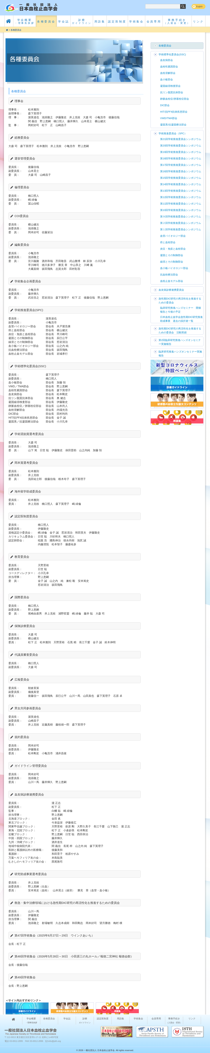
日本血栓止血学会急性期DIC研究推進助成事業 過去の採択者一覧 (181, 319)
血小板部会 (166, 79)
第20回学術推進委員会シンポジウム (180, 145)
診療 (82, 21)
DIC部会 (165, 105)
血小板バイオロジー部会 (174, 268)
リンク (198, 21)
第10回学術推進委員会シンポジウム (180, 210)
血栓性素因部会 (169, 66)
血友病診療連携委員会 (171, 289)
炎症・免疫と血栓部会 (173, 248)
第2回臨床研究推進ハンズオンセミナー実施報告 (180, 342)
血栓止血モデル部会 (171, 281)
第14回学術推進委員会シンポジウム (180, 184)
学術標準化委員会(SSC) (172, 54)
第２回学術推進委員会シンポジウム (180, 223)
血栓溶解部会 (167, 73)
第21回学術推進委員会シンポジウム (180, 139)
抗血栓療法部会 (169, 274)
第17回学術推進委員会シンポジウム (180, 164)
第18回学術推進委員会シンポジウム (180, 158)
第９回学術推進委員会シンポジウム (180, 216)
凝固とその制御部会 (171, 255)
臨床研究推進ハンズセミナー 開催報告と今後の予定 (180, 309)
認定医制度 (117, 21)
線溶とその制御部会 (171, 261)
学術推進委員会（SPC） (173, 133)
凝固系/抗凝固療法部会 (173, 124)
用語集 (99, 21)
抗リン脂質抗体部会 (171, 92)
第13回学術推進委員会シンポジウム (180, 190)
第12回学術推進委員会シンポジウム (180, 197)
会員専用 (154, 21)
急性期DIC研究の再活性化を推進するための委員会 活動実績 (180, 330)
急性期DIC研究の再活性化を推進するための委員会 (180, 300)
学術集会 (136, 21)
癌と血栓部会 (167, 242)
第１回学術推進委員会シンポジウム (180, 229)
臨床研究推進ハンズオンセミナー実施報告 (180, 353)
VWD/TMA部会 (168, 118)
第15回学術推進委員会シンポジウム (180, 177)
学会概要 (25, 21)
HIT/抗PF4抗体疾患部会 (173, 111)
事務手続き (177, 21)
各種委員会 (46, 21)
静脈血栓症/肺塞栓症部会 (174, 98)
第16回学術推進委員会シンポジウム (180, 171)
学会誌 (63, 21)
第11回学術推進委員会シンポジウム (180, 203)
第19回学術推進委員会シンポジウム (180, 152)
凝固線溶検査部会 (170, 85)
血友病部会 (166, 60)
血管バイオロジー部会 (173, 235)
